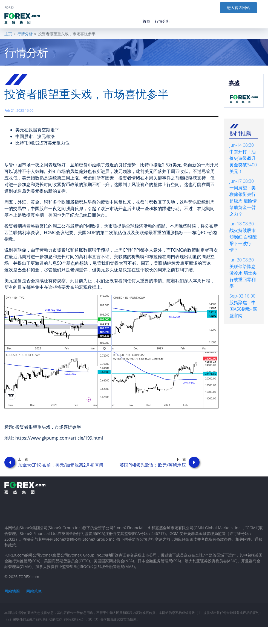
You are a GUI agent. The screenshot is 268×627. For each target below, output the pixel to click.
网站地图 (12, 591)
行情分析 (25, 33)
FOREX (9, 7)
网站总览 (34, 591)
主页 (8, 33)
